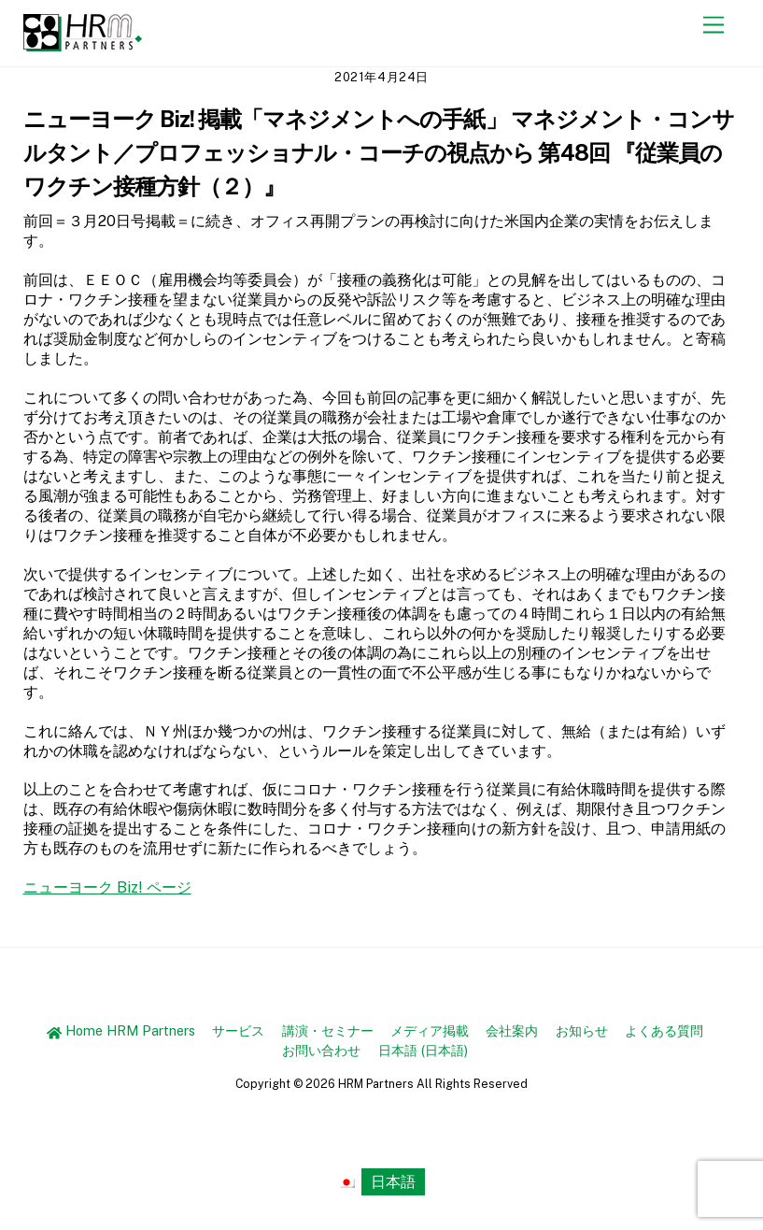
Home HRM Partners (121, 1030)
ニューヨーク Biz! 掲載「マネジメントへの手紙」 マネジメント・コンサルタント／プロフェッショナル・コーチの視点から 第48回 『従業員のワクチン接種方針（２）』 (378, 152)
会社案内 (512, 1030)
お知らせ (582, 1030)
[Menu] (713, 25)
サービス (238, 1030)
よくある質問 (664, 1030)
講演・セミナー (328, 1030)
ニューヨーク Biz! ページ (107, 887)
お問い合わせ (321, 1050)
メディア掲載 (429, 1030)
